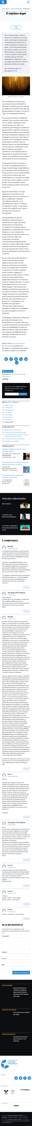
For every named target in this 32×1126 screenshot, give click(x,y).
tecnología (5, 379)
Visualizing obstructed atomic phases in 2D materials (20, 1039)
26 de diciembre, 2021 (13, 548)
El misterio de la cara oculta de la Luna (14, 438)
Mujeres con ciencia (9, 1010)
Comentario (5, 936)
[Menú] (28, 2)
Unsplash (21, 96)
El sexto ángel (8, 419)
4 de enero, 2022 (11, 595)
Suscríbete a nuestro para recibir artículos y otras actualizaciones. (15, 388)
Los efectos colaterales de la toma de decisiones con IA (10, 528)
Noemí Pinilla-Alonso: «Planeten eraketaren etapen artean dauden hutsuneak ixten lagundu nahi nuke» (20, 992)
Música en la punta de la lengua (12, 430)
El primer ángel (8, 407)
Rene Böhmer (14, 96)
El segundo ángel (8, 410)
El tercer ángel (8, 412)
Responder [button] (26, 587)
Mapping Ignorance (8, 1034)
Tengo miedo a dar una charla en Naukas (15, 432)
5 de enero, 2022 (11, 867)
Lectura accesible (16, 27)
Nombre (4, 952)
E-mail (4, 958)
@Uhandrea (7, 346)
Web (3, 964)
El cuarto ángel (8, 414)
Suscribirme (23, 394)
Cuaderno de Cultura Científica (14, 1119)
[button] (6, 359)
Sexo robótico (6, 504)
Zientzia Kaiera (7, 985)
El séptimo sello (8, 405)
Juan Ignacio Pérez (18, 343)
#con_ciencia (5, 8)
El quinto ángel (8, 417)
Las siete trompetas (16, 8)
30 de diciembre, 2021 (13, 776)
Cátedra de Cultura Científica (15, 1115)
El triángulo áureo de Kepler (11, 441)
